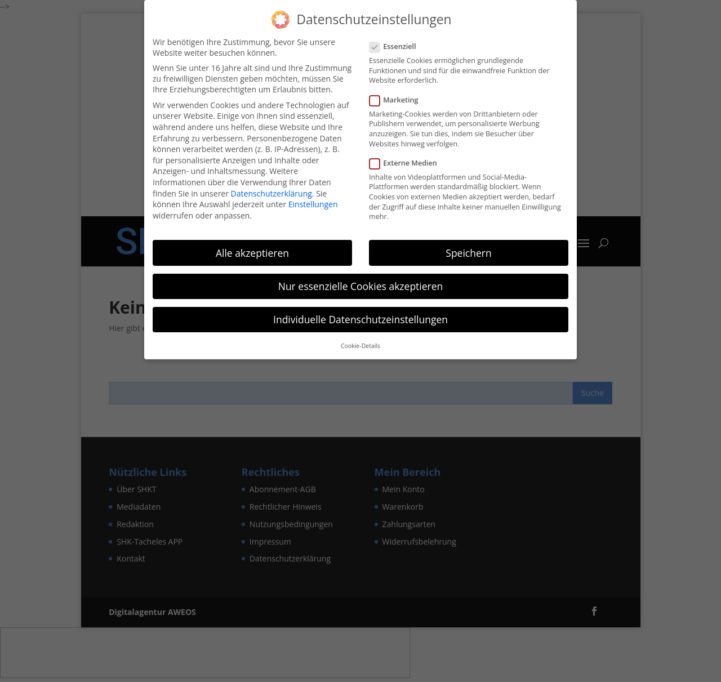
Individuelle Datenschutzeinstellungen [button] (360, 319)
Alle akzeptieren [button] (252, 253)
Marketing (398, 100)
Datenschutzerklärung (271, 193)
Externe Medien (408, 163)
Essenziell (397, 46)
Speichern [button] (468, 253)
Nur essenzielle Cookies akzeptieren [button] (360, 286)
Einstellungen (313, 204)
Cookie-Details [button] (360, 346)
